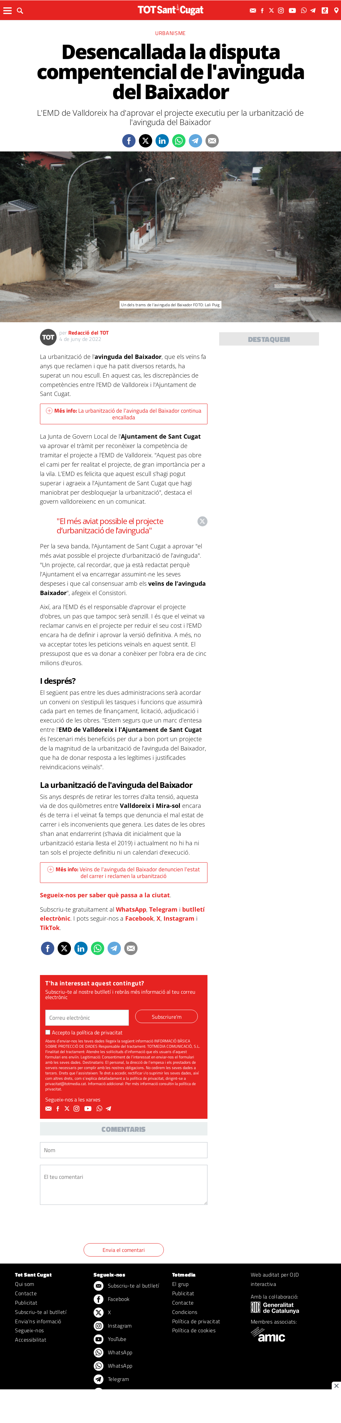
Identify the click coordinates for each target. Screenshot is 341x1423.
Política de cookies (193, 1330)
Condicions (184, 1312)
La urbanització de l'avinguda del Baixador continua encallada (123, 414)
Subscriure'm (166, 1017)
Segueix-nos (29, 1330)
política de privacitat (100, 1032)
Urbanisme (170, 33)
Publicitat (26, 1303)
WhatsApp (131, 909)
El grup (180, 1284)
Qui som (24, 1284)
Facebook (139, 918)
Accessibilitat (30, 1340)
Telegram (163, 909)
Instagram (179, 918)
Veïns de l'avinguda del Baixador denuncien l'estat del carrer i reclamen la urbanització (123, 872)
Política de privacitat (196, 1321)
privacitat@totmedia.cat (65, 1083)
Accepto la (84, 1032)
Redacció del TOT (88, 332)
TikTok (50, 928)
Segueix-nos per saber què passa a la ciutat (105, 895)
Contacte (26, 1293)
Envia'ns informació (38, 1321)
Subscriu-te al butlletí (40, 1312)
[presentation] (90, 1225)
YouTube (110, 1339)
